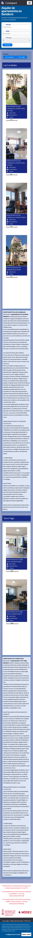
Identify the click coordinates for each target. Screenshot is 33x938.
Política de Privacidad (16, 921)
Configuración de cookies (13, 934)
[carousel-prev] (7, 89)
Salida (7, 31)
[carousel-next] (25, 89)
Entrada (8, 24)
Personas (8, 38)
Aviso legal (5, 921)
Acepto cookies (26, 934)
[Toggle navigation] (29, 3)
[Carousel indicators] (9, 102)
